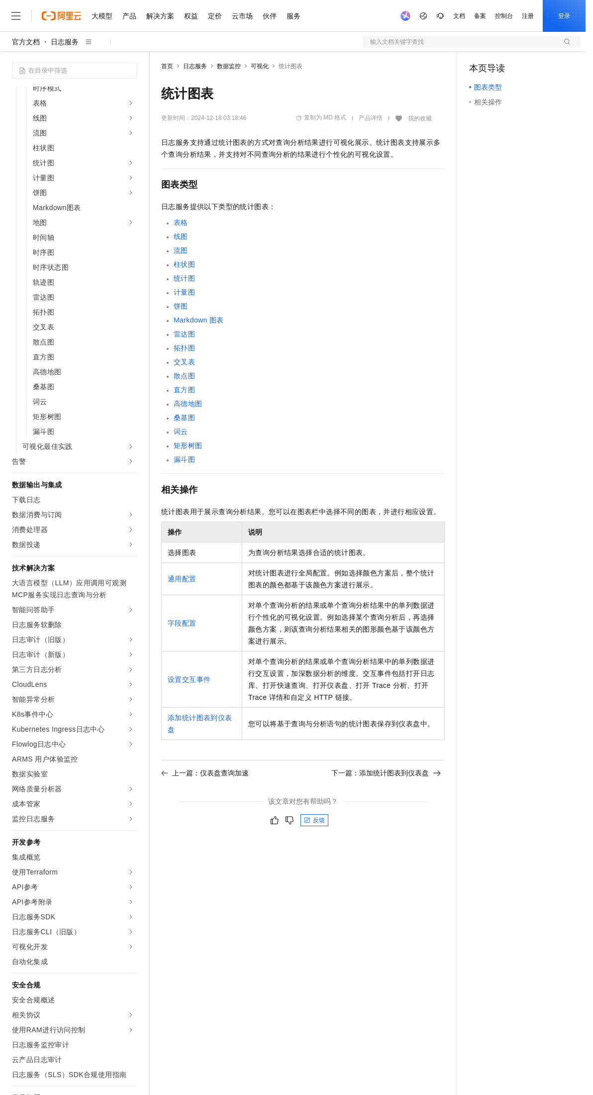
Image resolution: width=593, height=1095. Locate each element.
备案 (480, 15)
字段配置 (182, 623)
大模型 (102, 16)
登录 (564, 15)
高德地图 (188, 404)
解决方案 (160, 16)
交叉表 (184, 362)
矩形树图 (188, 445)
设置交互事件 (189, 679)
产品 (129, 16)
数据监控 (229, 66)
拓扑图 (184, 348)
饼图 (181, 306)
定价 (215, 16)
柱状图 (184, 264)
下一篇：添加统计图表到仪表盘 (386, 773)
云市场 (242, 16)
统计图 (184, 278)
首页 (167, 66)
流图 (181, 250)
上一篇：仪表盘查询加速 (205, 773)
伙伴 (270, 16)
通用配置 (182, 579)
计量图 (184, 292)
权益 (191, 16)
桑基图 (184, 418)
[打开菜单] (16, 16)
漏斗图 (184, 459)
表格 (181, 222)
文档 (459, 15)
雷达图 (184, 334)
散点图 (184, 376)
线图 (181, 236)
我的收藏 (420, 118)
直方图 (184, 390)
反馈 (314, 820)
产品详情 (371, 117)
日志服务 (65, 42)
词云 (181, 432)
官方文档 (26, 42)
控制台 (504, 15)
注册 (528, 15)
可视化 (260, 66)
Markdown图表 (199, 320)
